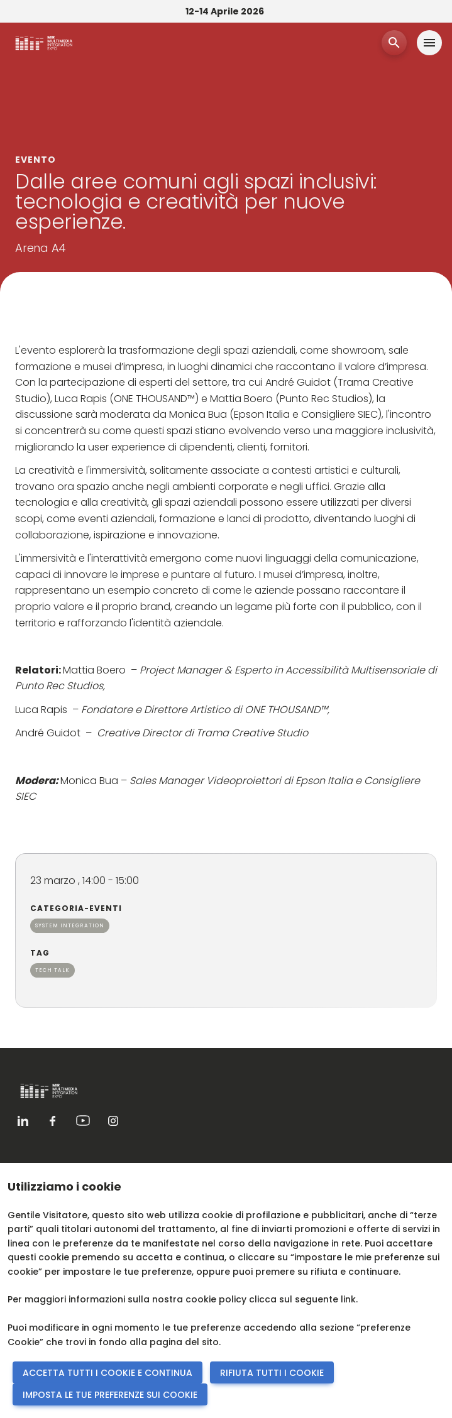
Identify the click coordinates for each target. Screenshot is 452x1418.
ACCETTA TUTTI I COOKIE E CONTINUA (107, 1372)
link (348, 1299)
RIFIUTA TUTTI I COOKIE (272, 1372)
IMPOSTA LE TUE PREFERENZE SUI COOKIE (110, 1394)
